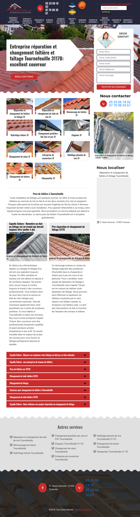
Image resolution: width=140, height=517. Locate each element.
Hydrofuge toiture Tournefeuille (28, 453)
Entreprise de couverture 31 (93, 21)
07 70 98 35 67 (51, 11)
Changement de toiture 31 (116, 21)
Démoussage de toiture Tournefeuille (24, 447)
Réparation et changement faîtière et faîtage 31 (13, 21)
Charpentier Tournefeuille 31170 (112, 451)
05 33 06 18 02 (52, 5)
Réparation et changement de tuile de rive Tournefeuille (29, 439)
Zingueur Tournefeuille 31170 (69, 443)
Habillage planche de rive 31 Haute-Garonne (105, 21)
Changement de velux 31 (82, 21)
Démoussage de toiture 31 (39, 21)
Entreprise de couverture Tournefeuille (67, 458)
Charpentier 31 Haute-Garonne (127, 21)
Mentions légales (83, 509)
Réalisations (24, 76)
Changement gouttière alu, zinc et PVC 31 (60, 21)
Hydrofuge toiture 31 (49, 21)
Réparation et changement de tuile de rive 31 (27, 21)
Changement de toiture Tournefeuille (108, 445)
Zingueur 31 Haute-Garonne (72, 21)
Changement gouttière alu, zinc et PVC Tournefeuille (71, 437)
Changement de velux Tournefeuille (65, 450)
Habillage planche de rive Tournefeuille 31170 (109, 437)
